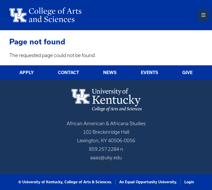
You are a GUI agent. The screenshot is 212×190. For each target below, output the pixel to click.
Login (189, 182)
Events (149, 72)
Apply (26, 72)
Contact (68, 72)
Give (187, 72)
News (110, 72)
